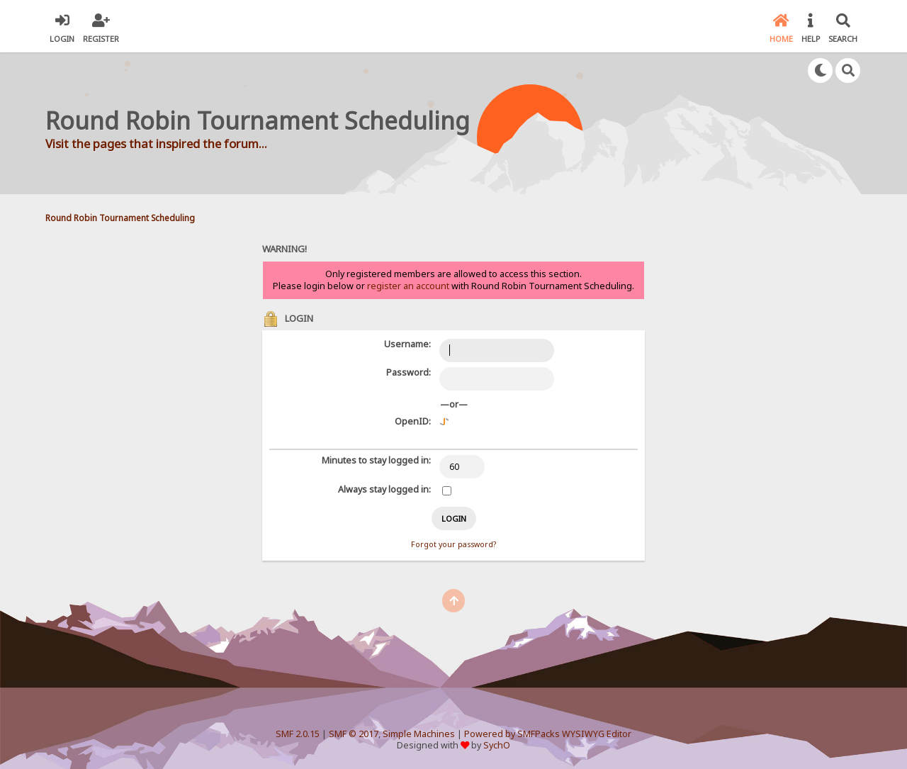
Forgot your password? (453, 544)
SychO (496, 745)
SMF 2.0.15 (298, 734)
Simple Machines (419, 734)
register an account (408, 286)
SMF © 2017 (353, 734)
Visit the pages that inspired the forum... (156, 143)
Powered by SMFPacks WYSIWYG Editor (547, 734)
